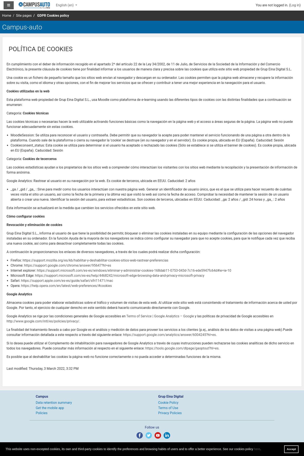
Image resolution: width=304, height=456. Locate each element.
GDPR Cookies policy (53, 16)
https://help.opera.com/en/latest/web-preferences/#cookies (66, 286)
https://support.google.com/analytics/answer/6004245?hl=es (169, 335)
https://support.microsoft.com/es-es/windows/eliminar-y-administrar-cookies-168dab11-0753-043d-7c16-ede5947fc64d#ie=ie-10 (134, 270)
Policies (42, 413)
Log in (294, 5)
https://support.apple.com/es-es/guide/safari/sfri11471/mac (67, 281)
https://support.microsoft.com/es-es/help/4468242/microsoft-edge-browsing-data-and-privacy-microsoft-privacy (119, 276)
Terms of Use (168, 408)
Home (6, 16)
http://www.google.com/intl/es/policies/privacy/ (43, 321)
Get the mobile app (50, 408)
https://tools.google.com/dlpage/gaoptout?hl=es (181, 348)
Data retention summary (54, 403)
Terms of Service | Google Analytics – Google (160, 316)
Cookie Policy (168, 403)
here (257, 449)
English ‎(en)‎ (65, 5)
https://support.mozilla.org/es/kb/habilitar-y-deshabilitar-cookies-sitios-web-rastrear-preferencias (95, 260)
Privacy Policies (170, 413)
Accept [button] (291, 449)
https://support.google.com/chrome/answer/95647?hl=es (67, 265)
